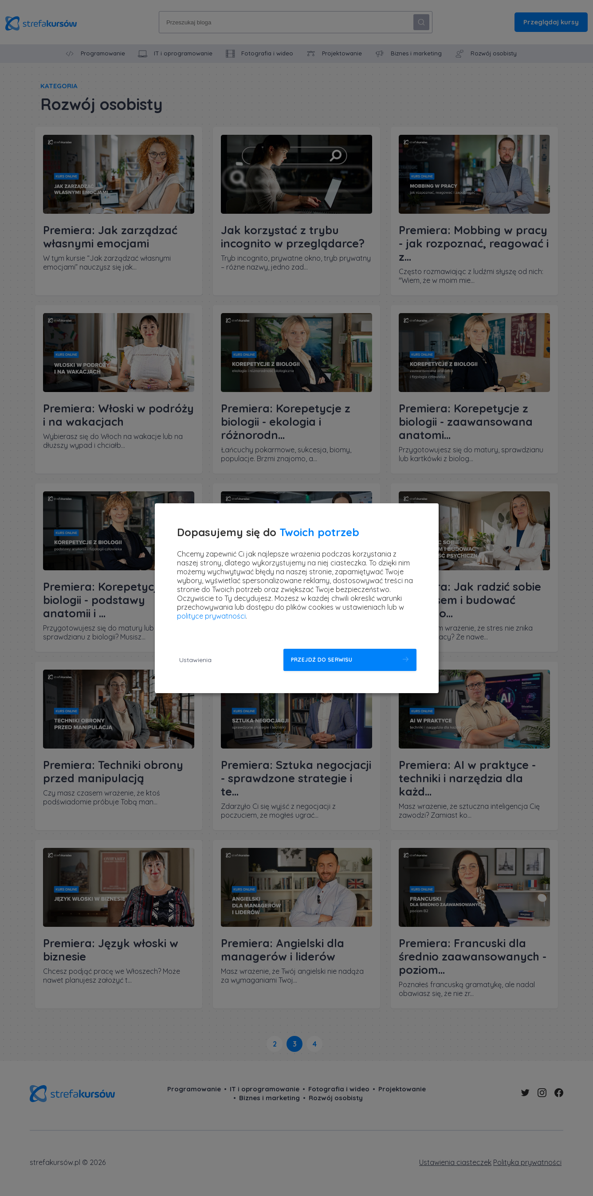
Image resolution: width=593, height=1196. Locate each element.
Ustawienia (195, 660)
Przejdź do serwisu (322, 659)
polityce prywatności (211, 616)
